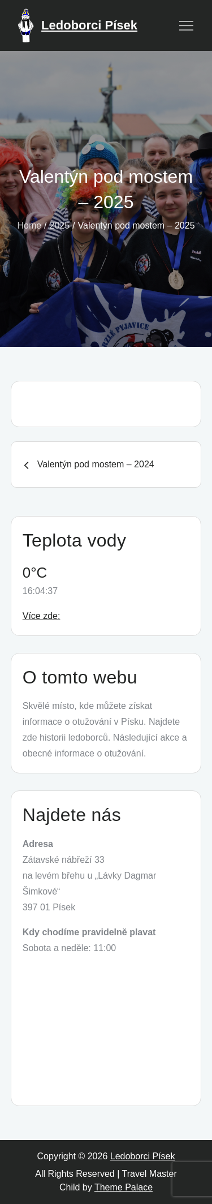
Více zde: (41, 616)
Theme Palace (123, 1187)
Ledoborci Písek (89, 25)
